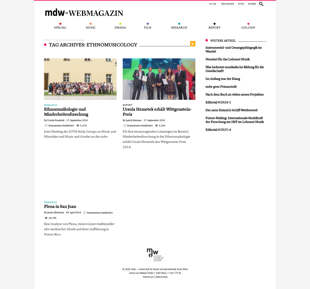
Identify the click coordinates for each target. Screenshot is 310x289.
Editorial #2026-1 (218, 102)
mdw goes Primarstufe (221, 86)
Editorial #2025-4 (218, 129)
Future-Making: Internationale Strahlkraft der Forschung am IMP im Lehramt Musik (234, 120)
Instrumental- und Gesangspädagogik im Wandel (233, 49)
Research (50, 105)
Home (47, 39)
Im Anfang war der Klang (222, 78)
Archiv (241, 3)
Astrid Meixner (134, 120)
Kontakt (252, 3)
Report (127, 105)
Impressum (148, 277)
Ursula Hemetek (55, 120)
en (210, 3)
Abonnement (227, 3)
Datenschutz (162, 277)
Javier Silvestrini (55, 212)
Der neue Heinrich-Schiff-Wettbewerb (231, 110)
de (215, 3)
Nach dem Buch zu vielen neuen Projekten (234, 94)
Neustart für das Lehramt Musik (227, 59)
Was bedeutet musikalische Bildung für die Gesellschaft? (234, 69)
